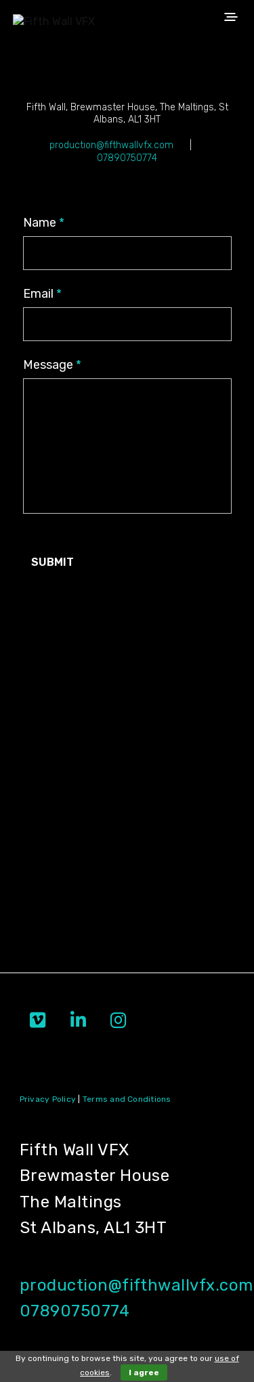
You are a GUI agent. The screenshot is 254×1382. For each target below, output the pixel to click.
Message (52, 365)
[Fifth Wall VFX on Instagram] (118, 1021)
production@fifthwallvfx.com (112, 145)
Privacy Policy (48, 1099)
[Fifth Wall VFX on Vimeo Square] (38, 1021)
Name (43, 222)
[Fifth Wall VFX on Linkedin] (78, 1021)
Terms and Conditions (127, 1099)
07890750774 (127, 158)
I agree (144, 1372)
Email (42, 293)
